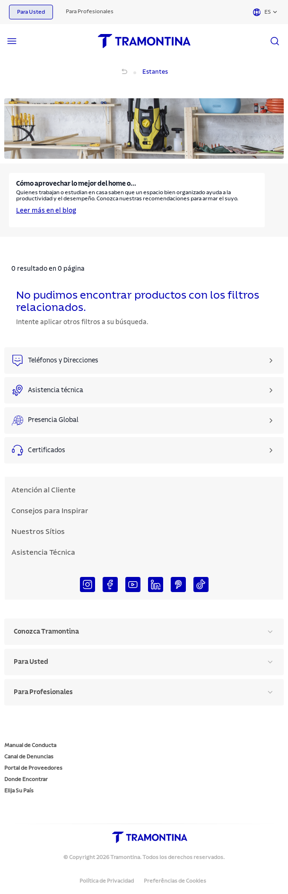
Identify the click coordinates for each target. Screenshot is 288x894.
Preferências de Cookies (175, 881)
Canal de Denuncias (28, 756)
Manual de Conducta (30, 745)
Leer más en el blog (46, 210)
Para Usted (31, 12)
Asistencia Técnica (43, 552)
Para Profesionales (89, 11)
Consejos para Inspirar (49, 511)
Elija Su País (19, 790)
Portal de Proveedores (33, 768)
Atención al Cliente (43, 490)
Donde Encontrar (26, 779)
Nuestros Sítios (38, 531)
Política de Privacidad (106, 881)
